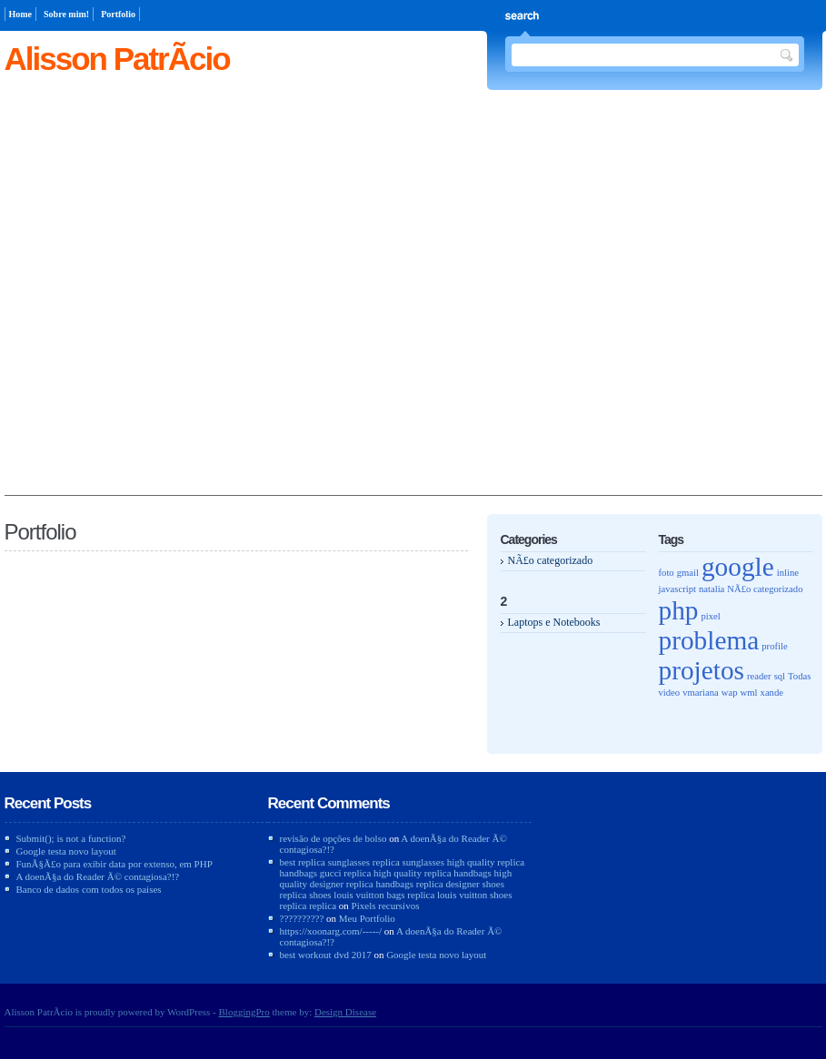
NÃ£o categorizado (550, 560)
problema (709, 640)
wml (749, 693)
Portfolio (118, 14)
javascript (677, 589)
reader (759, 676)
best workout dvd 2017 (326, 954)
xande (772, 693)
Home (21, 14)
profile (774, 646)
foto (666, 573)
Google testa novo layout (66, 851)
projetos (702, 670)
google (738, 566)
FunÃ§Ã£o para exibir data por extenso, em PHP (114, 863)
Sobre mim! (66, 14)
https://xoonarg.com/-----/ (331, 930)
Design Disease (345, 1011)
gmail (688, 573)
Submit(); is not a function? (71, 838)
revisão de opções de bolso (333, 838)
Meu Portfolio (367, 918)
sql (779, 676)
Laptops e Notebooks (554, 622)
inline (788, 573)
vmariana (700, 693)
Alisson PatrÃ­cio (117, 58)
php (679, 610)
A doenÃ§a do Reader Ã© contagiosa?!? (98, 876)
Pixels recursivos (386, 905)
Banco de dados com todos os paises (89, 889)
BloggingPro (244, 1011)
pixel (711, 616)
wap (730, 693)
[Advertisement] (192, 303)
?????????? (302, 918)
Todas (799, 676)
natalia (711, 589)
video (670, 693)
